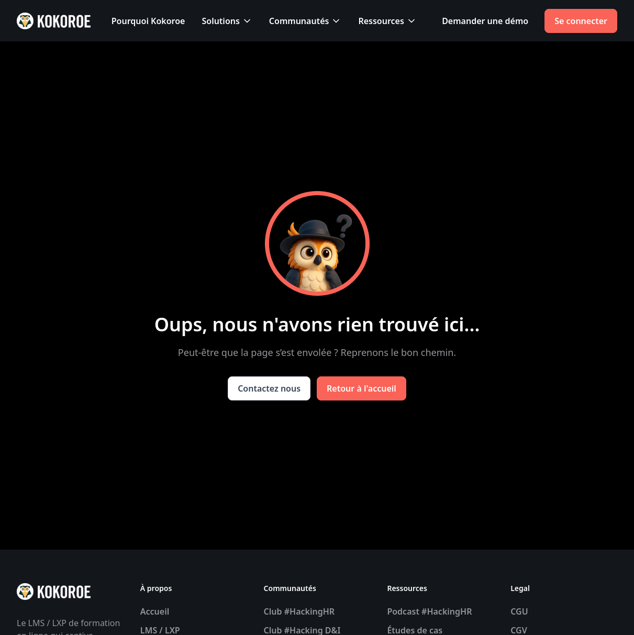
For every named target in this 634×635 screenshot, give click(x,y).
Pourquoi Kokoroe (148, 21)
